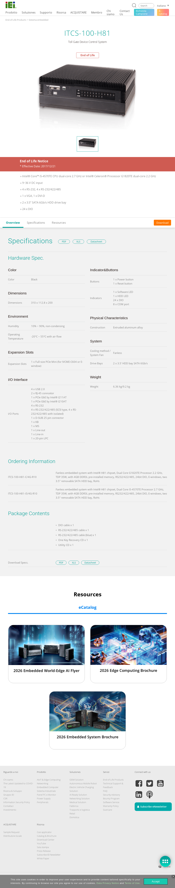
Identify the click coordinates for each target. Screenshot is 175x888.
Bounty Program (111, 798)
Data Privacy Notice (108, 883)
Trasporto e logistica (80, 809)
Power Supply (44, 798)
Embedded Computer (47, 787)
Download (162, 222)
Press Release (44, 850)
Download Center (45, 839)
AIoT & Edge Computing (48, 779)
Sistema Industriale (46, 790)
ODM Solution (77, 779)
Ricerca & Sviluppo (12, 790)
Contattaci (8, 806)
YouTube (41, 843)
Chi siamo (8, 779)
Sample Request (11, 832)
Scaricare (107, 809)
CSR (5, 798)
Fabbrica (74, 806)
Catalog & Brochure (46, 835)
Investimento (9, 809)
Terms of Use (132, 883)
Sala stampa (43, 847)
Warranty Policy (111, 806)
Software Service (111, 802)
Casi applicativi (44, 832)
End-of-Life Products (113, 779)
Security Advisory (111, 794)
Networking (42, 783)
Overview (13, 223)
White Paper (43, 858)
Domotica (74, 817)
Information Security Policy (16, 802)
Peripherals (42, 802)
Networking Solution (80, 798)
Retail (72, 813)
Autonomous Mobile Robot (83, 783)
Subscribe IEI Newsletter (48, 854)
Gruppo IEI (8, 794)
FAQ (105, 790)
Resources (59, 223)
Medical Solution (78, 802)
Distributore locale (12, 835)
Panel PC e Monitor (46, 794)
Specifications (36, 223)
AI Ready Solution (78, 794)
